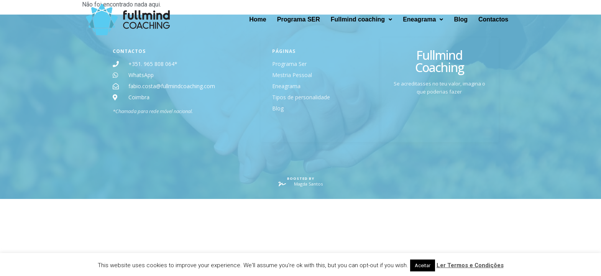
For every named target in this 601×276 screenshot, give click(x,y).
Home (257, 19)
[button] (361, 19)
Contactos (493, 19)
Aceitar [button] (422, 265)
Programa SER (298, 19)
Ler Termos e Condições (470, 265)
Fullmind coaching (361, 19)
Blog (461, 19)
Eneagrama (423, 19)
